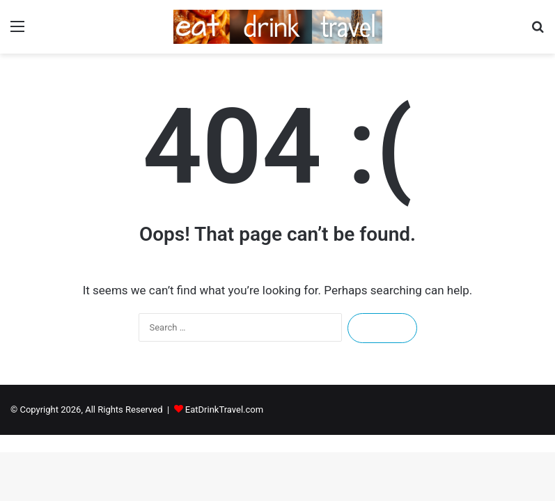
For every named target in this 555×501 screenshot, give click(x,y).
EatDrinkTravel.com (224, 409)
